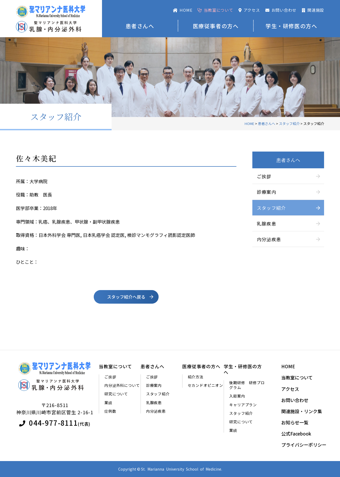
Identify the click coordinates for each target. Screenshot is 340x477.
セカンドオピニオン (205, 385)
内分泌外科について (122, 385)
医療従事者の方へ (216, 26)
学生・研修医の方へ (291, 26)
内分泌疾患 (269, 239)
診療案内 (266, 192)
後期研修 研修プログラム (247, 385)
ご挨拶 (264, 176)
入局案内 (237, 396)
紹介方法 (195, 376)
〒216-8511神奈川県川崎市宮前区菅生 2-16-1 (54, 408)
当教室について (115, 366)
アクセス (290, 389)
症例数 (110, 411)
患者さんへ (140, 26)
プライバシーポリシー (303, 445)
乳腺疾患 (266, 223)
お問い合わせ (294, 400)
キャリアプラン (243, 404)
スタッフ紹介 (271, 207)
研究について (116, 393)
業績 (108, 402)
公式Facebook (296, 434)
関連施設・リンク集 (301, 411)
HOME (288, 366)
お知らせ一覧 (294, 422)
